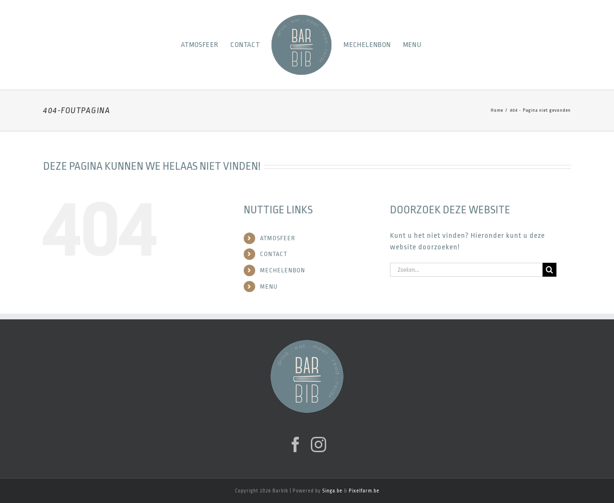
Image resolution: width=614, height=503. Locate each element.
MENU (269, 286)
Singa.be (332, 491)
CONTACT (273, 253)
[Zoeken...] (466, 270)
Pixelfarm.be (364, 491)
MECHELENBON (282, 270)
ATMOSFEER (277, 238)
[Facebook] (296, 444)
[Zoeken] (549, 270)
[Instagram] (319, 444)
